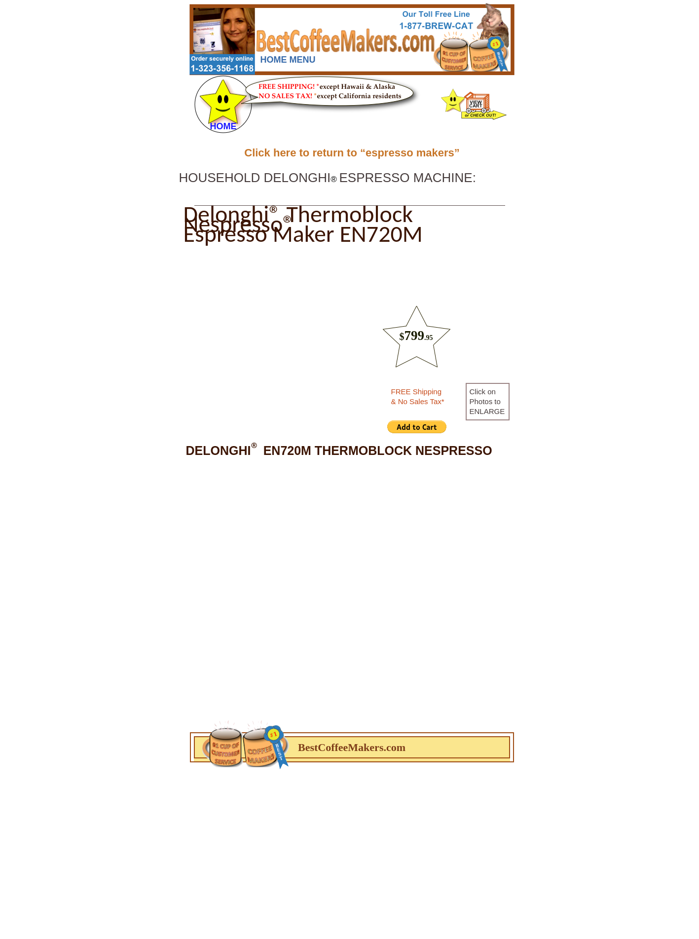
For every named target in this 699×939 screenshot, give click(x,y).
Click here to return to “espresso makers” (352, 153)
